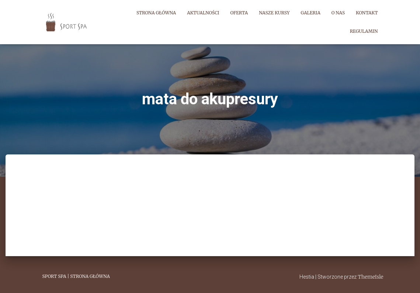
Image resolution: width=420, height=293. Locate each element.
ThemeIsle (370, 276)
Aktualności (203, 12)
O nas (338, 12)
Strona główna (156, 12)
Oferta (239, 12)
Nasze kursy (274, 12)
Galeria (310, 12)
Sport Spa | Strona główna (76, 276)
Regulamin (364, 31)
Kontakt (367, 12)
